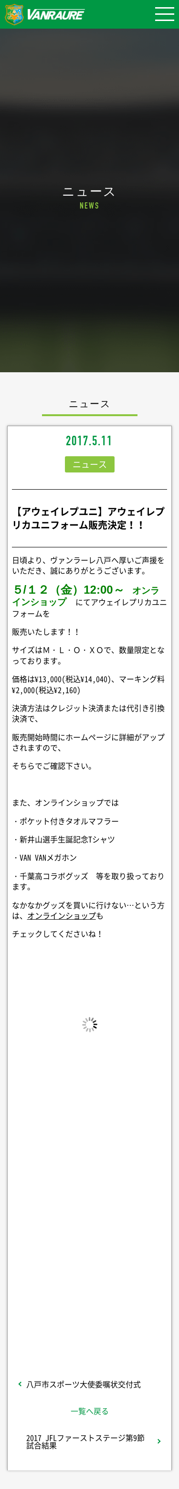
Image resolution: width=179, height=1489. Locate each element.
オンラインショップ (61, 915)
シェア (89, 1208)
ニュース (90, 464)
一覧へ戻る (90, 1410)
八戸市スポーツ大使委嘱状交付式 (83, 1384)
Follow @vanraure (89, 1286)
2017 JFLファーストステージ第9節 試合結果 (85, 1441)
